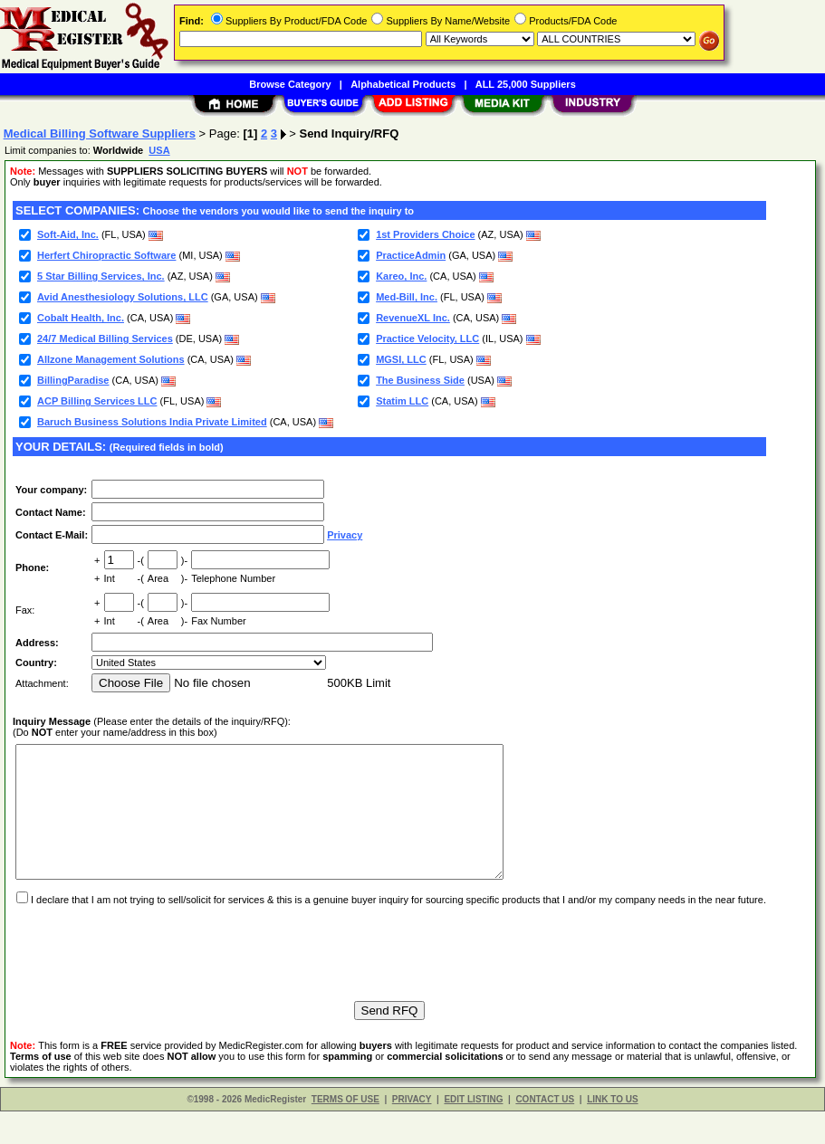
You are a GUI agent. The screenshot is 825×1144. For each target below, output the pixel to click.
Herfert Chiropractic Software (106, 255)
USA (159, 150)
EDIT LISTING (473, 1132)
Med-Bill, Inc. (406, 296)
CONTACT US (544, 1132)
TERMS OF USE (345, 1132)
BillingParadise (73, 380)
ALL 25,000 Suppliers (525, 84)
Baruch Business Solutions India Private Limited (152, 421)
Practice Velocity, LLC (427, 338)
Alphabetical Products (403, 84)
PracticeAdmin (411, 255)
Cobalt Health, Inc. (80, 317)
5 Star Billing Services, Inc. (101, 276)
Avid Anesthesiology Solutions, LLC (122, 296)
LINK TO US (612, 1132)
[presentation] (150, 977)
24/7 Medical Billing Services (105, 338)
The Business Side (420, 380)
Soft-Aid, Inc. (68, 234)
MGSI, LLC (401, 359)
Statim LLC (402, 401)
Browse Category (290, 84)
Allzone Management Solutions (111, 359)
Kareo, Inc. (401, 276)
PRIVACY (412, 1132)
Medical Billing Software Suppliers (100, 133)
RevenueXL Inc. (413, 317)
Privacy (344, 534)
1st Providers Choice (425, 234)
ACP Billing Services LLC (97, 401)
